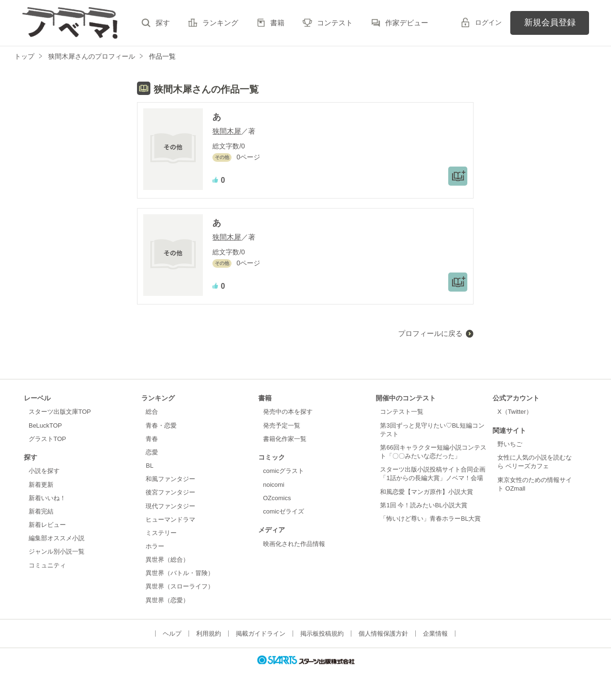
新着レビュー (47, 524)
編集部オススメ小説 (56, 538)
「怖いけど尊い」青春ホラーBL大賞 (430, 518)
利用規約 (208, 633)
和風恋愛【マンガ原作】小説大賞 (426, 491)
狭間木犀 (226, 131)
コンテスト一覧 (401, 411)
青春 (152, 438)
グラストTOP (47, 438)
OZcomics (277, 498)
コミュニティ (47, 565)
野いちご (509, 444)
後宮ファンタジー (170, 492)
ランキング (220, 23)
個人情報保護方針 (383, 633)
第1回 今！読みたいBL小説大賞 (423, 505)
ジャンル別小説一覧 (56, 551)
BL (149, 465)
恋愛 (152, 452)
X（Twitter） (514, 411)
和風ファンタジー (170, 478)
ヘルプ (172, 633)
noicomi (273, 484)
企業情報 (435, 633)
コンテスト (335, 23)
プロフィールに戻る (430, 333)
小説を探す (44, 470)
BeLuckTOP (45, 425)
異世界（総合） (167, 559)
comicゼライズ (283, 511)
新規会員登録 (550, 22)
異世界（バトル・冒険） (180, 573)
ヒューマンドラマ (170, 519)
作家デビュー (406, 23)
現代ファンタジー (170, 506)
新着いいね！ (47, 498)
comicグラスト (283, 470)
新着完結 (41, 511)
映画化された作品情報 (294, 543)
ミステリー (161, 532)
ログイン (488, 22)
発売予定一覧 (281, 425)
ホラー (155, 546)
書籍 (277, 23)
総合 (152, 411)
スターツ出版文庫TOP (60, 411)
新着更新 (41, 484)
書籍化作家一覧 (284, 438)
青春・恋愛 (161, 425)
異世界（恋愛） (167, 600)
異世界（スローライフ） (180, 586)
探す (163, 23)
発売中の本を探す (288, 411)
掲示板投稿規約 (322, 633)
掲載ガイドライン (260, 633)
